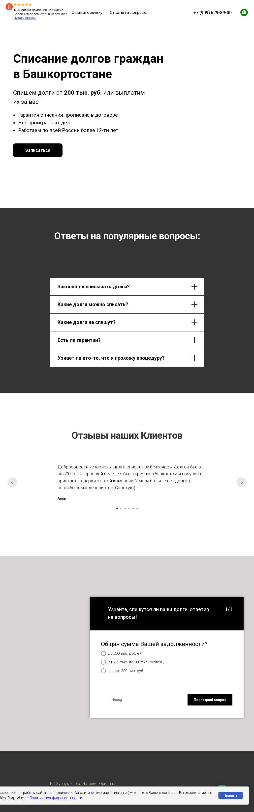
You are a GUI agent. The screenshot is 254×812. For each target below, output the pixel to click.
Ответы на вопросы (128, 12)
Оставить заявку (87, 12)
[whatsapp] (244, 12)
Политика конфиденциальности (56, 798)
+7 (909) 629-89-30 (212, 12)
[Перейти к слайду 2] (121, 508)
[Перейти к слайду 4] (129, 508)
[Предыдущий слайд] (12, 482)
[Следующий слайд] (242, 482)
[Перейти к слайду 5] (133, 508)
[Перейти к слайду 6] (137, 508)
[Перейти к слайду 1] (117, 508)
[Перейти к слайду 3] (125, 508)
